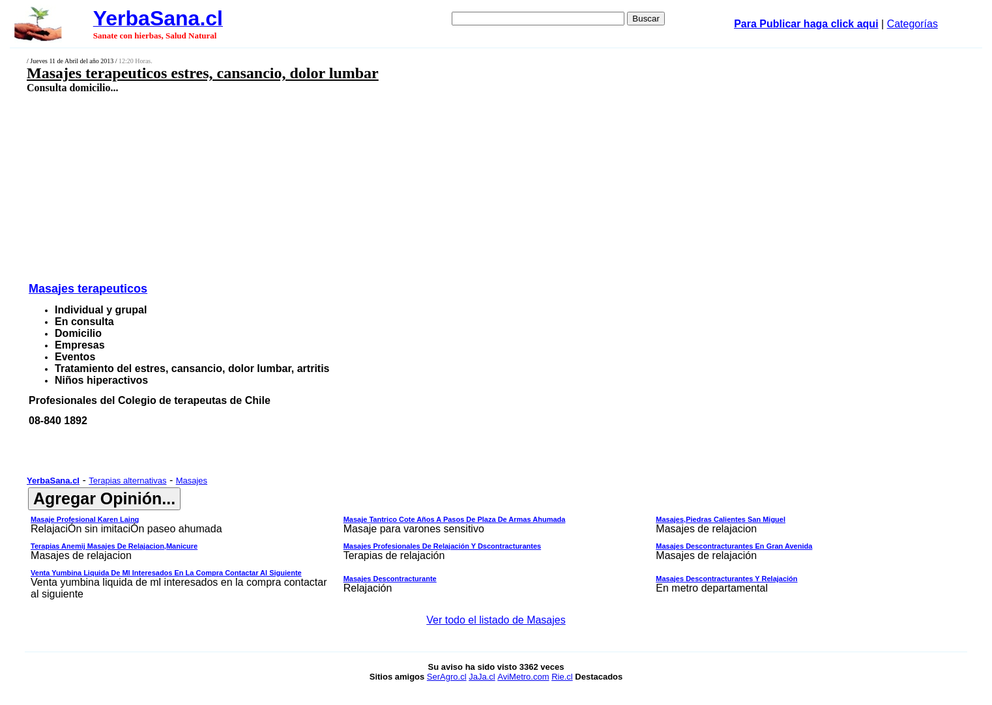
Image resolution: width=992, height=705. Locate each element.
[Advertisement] (391, 187)
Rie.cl (562, 677)
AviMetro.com (523, 677)
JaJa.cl (482, 677)
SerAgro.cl (447, 677)
